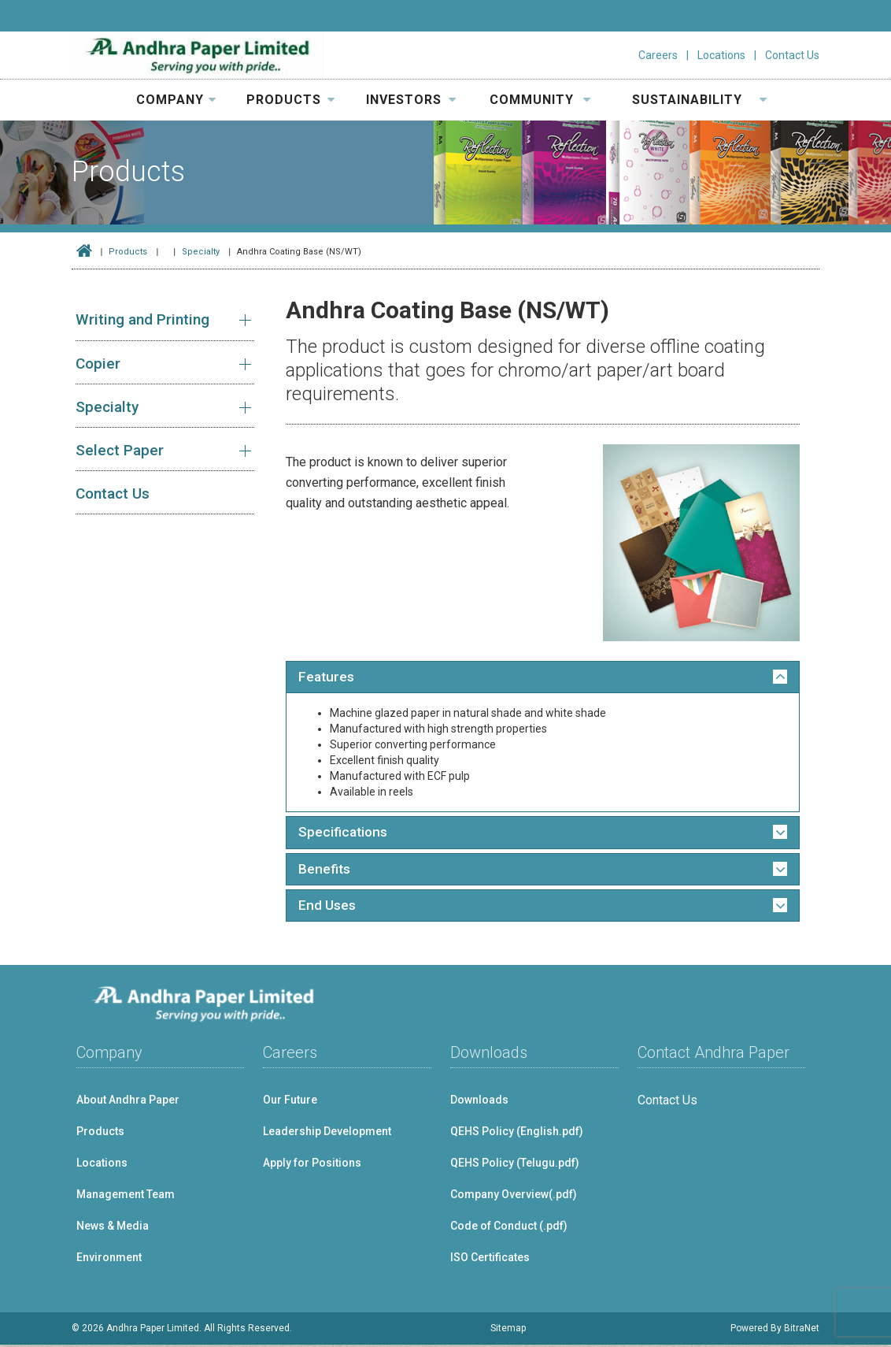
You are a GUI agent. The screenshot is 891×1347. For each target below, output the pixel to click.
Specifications (344, 833)
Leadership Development (327, 1133)
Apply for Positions (312, 1165)
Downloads (479, 1102)
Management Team (125, 1196)
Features (327, 677)
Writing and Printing (142, 319)
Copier (98, 363)
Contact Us (792, 55)
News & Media (112, 1228)
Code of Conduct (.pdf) (509, 1228)
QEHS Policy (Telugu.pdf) (514, 1165)
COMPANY (176, 99)
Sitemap (508, 1330)
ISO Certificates (490, 1259)
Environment (109, 1259)
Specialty (201, 252)
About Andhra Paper (127, 1102)
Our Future (290, 1102)
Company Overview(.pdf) (513, 1196)
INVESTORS (411, 99)
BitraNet (801, 1330)
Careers (658, 55)
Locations (721, 55)
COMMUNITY (540, 99)
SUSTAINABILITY (699, 99)
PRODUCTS (290, 99)
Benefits (325, 870)
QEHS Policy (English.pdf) (516, 1133)
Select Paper (120, 450)
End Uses (327, 907)
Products (128, 252)
